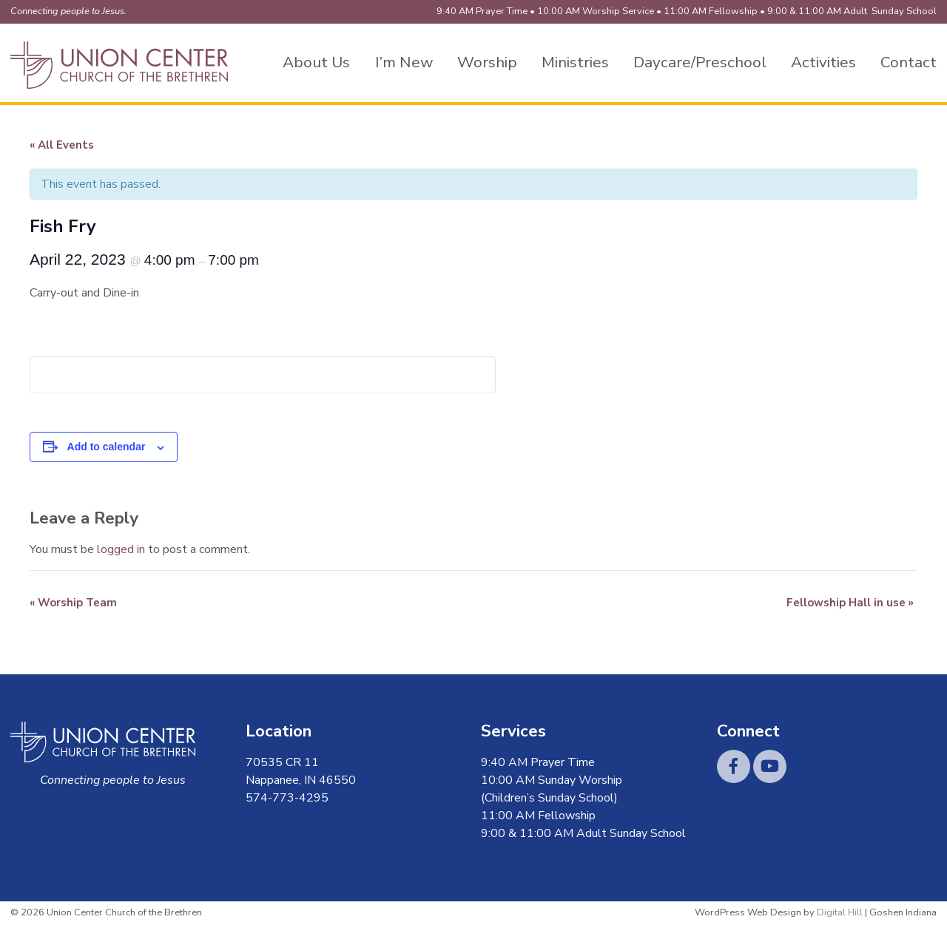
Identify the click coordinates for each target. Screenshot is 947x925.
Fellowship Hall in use (850, 602)
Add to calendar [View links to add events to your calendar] (106, 447)
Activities (823, 62)
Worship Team (73, 602)
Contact (908, 62)
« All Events (62, 145)
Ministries (575, 62)
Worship (487, 62)
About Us (316, 62)
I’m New (404, 62)
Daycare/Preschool (699, 62)
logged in (121, 549)
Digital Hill (840, 912)
